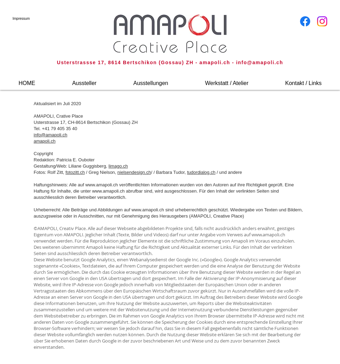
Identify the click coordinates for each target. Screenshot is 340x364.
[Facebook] (305, 21)
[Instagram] (322, 21)
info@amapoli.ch (259, 62)
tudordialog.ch (201, 172)
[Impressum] (21, 19)
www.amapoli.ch (101, 184)
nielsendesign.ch (134, 172)
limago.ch (118, 166)
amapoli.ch (45, 141)
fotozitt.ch (75, 172)
